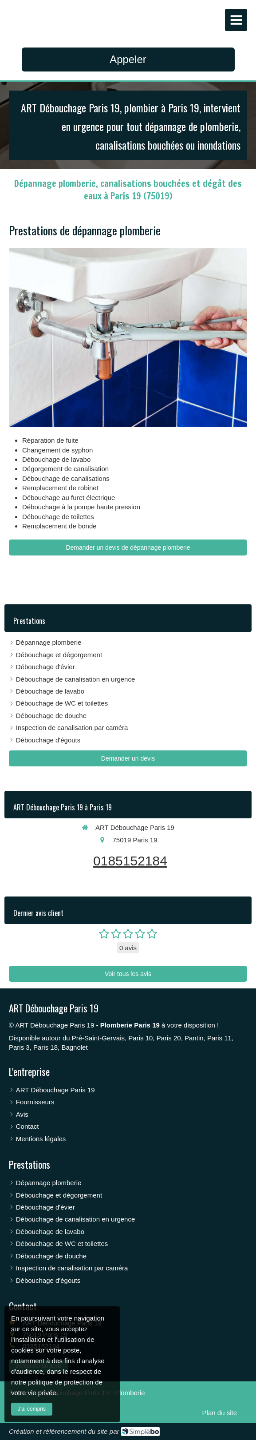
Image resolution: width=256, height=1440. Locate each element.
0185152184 (130, 860)
